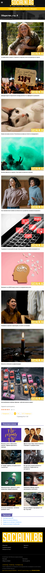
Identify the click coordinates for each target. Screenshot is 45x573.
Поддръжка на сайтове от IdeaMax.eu (12, 522)
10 (18, 413)
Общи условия (6, 561)
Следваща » (28, 413)
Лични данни (26, 561)
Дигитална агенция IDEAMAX (9, 570)
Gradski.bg (11, 564)
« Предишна (5, 413)
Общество (4, 545)
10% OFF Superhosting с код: (29, 570)
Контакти (32, 6)
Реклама (26, 6)
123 (23, 413)
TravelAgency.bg (19, 564)
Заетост (26, 547)
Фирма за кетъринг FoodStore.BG (11, 524)
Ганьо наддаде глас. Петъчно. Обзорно (22, 9)
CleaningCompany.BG (8, 518)
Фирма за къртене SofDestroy (10, 520)
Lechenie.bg (5, 564)
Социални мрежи (6, 547)
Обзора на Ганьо (6, 549)
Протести (26, 545)
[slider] (5, 409)
